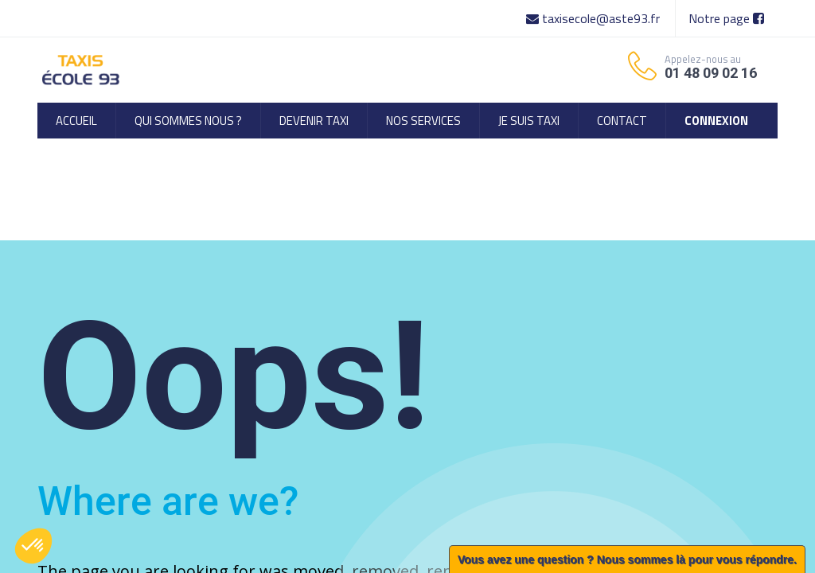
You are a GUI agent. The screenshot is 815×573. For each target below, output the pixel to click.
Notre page (726, 18)
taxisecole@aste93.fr (594, 18)
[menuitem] (76, 120)
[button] (33, 546)
